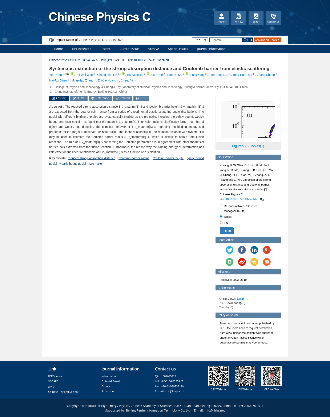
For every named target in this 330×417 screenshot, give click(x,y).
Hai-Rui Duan (58, 80)
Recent (105, 49)
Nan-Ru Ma (174, 74)
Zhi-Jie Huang (107, 80)
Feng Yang (197, 74)
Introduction (109, 376)
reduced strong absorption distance (91, 158)
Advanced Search (267, 40)
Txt (224, 222)
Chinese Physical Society (63, 392)
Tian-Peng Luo (218, 74)
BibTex (226, 216)
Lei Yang (157, 74)
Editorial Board (110, 381)
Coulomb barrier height (168, 158)
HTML (79, 98)
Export (226, 231)
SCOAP (53, 381)
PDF (141, 98)
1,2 (64, 74)
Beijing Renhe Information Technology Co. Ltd (158, 410)
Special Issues (178, 49)
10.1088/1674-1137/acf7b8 (151, 60)
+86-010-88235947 (172, 381)
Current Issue (129, 49)
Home (58, 49)
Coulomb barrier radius (133, 158)
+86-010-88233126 (172, 386)
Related (123, 98)
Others (105, 386)
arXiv (51, 387)
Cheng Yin (127, 80)
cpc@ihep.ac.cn (175, 391)
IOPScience (55, 376)
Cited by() (226, 307)
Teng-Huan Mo (242, 74)
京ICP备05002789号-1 (248, 406)
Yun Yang (55, 74)
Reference (100, 98)
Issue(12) (106, 60)
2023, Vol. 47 (87, 60)
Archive (153, 49)
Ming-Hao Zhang (82, 80)
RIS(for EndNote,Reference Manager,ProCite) (238, 208)
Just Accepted (81, 49)
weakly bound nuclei (72, 163)
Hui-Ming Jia (135, 74)
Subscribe (107, 391)
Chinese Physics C (61, 60)
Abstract (59, 98)
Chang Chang (266, 74)
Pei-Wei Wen (84, 74)
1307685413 (168, 376)
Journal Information (211, 49)
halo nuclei (95, 163)
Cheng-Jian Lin (107, 74)
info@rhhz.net (215, 410)
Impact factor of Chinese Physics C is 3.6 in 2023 (89, 40)
